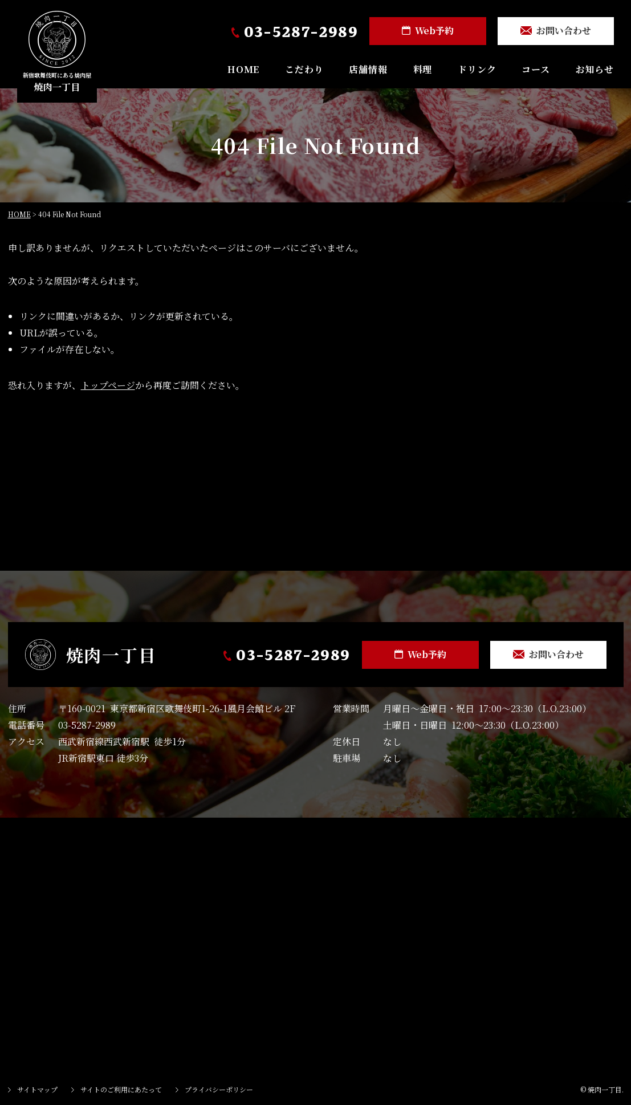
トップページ (108, 385)
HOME (243, 69)
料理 (423, 69)
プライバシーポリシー (219, 1089)
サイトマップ (37, 1089)
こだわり (304, 69)
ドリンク (477, 69)
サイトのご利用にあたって (121, 1089)
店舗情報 (368, 69)
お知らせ (595, 69)
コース (535, 69)
